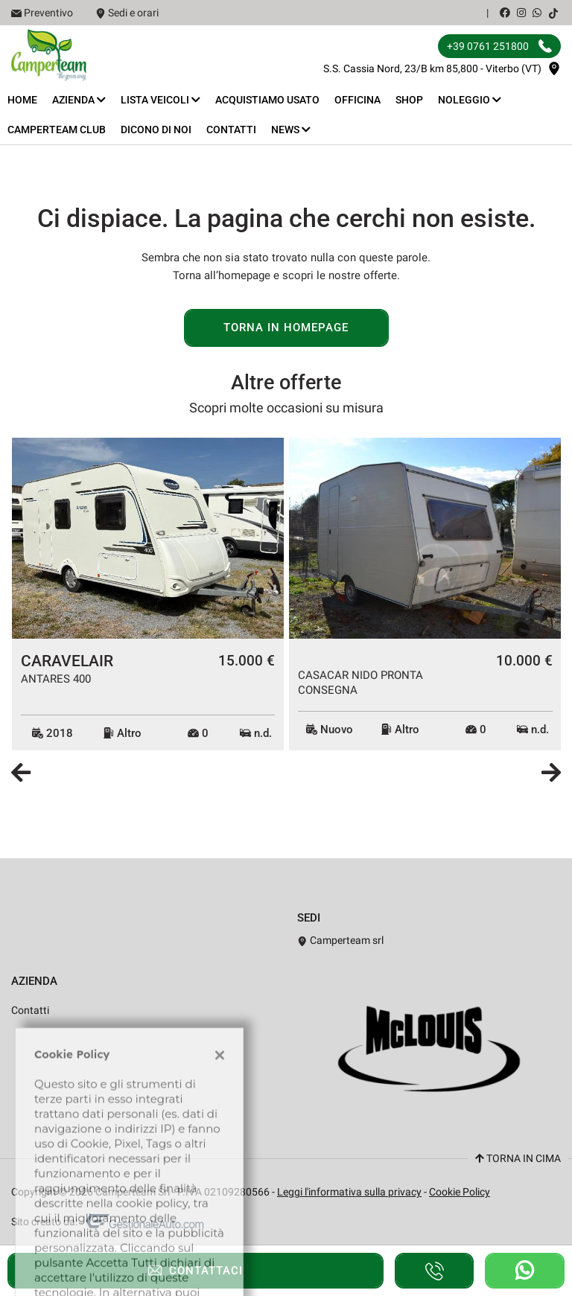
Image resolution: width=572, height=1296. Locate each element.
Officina (357, 100)
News (291, 129)
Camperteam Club (56, 129)
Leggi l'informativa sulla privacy (349, 1192)
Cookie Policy (459, 1192)
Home (22, 100)
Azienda (79, 100)
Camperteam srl (340, 940)
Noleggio (469, 100)
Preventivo (48, 13)
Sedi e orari (133, 13)
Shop (409, 100)
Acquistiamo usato (267, 100)
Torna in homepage (285, 327)
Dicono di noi (156, 129)
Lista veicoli (160, 100)
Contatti (231, 129)
